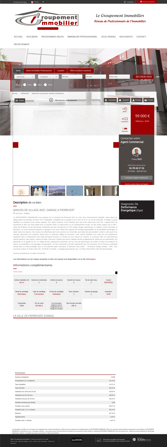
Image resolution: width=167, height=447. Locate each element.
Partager (136, 100)
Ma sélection (130, 2)
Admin (35, 440)
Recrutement (22, 44)
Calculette (110, 100)
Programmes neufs (52, 37)
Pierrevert (25, 93)
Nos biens (32, 37)
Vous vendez (108, 37)
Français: (36, 2)
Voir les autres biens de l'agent (136, 184)
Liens (30, 440)
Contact (141, 37)
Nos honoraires (42, 440)
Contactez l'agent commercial (136, 177)
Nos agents (126, 37)
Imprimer (124, 100)
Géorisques (91, 259)
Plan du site (13, 440)
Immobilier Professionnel (82, 37)
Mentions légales (23, 440)
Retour (20, 100)
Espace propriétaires (148, 2)
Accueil (18, 37)
